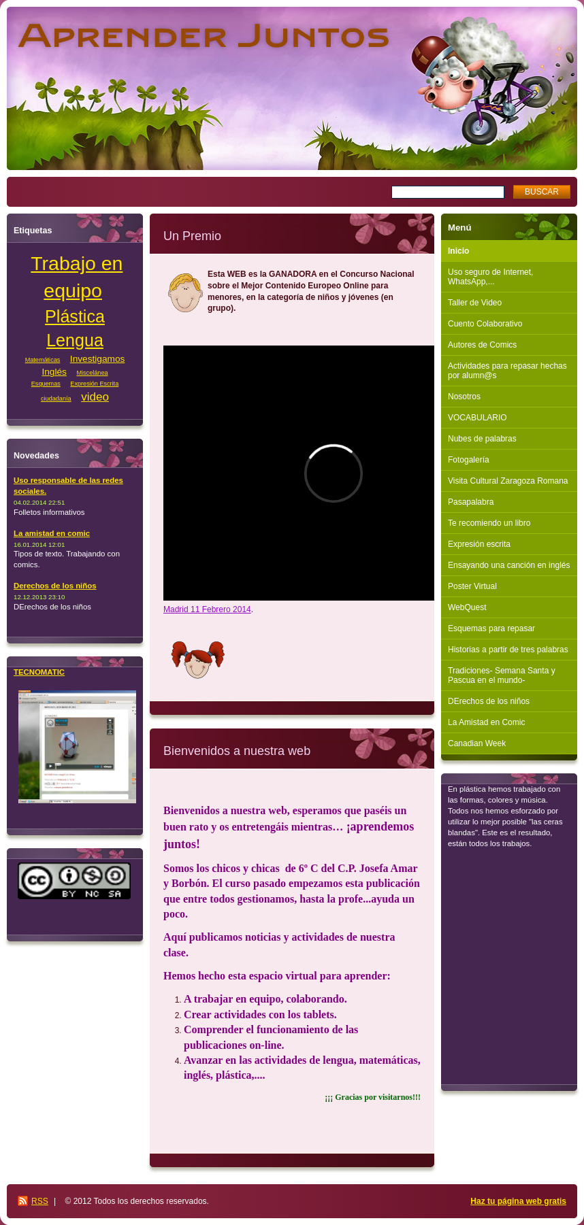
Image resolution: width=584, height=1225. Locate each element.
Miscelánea (92, 372)
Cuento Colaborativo (485, 324)
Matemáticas (43, 359)
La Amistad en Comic (486, 722)
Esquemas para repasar (491, 628)
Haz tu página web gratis (518, 1201)
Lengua (74, 340)
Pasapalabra (470, 502)
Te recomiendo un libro (489, 523)
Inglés (54, 372)
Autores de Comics (482, 345)
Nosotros (464, 396)
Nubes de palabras (482, 438)
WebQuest (467, 607)
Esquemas (46, 383)
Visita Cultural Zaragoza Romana (508, 481)
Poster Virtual (472, 586)
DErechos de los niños (489, 701)
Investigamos (97, 359)
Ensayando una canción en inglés (509, 565)
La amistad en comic (52, 533)
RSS (39, 1201)
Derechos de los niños (55, 586)
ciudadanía (56, 398)
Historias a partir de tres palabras (508, 649)
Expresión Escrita (94, 383)
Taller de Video (475, 302)
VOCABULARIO (477, 417)
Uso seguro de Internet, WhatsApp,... (490, 276)
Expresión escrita (479, 544)
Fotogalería (468, 460)
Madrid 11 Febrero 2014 (207, 609)
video (95, 396)
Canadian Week (477, 743)
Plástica (75, 316)
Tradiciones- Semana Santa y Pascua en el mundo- (501, 675)
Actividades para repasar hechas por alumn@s (507, 370)
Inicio (458, 251)
